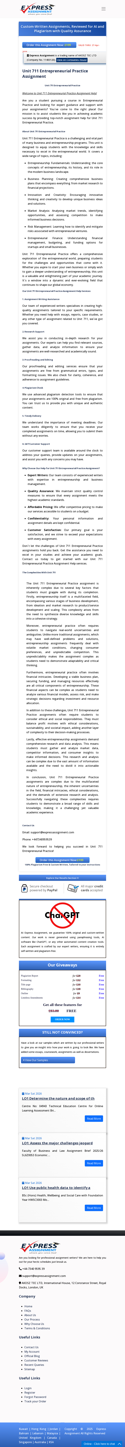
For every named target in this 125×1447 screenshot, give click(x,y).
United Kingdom (30, 1438)
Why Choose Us (34, 1324)
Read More (94, 1118)
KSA (51, 1442)
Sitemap (29, 1369)
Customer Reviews (36, 1360)
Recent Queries (34, 1365)
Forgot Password (35, 1397)
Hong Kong (38, 1429)
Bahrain (24, 1433)
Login (28, 1388)
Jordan (54, 1429)
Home (28, 1306)
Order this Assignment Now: (49, 45)
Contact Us (31, 1347)
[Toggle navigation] (103, 8)
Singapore (25, 1442)
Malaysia (52, 1433)
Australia (40, 1442)
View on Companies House (72, 59)
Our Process (32, 1319)
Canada (52, 1438)
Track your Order (35, 1401)
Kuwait (23, 1429)
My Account (32, 1351)
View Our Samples (35, 1060)
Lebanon (37, 1433)
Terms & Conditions (37, 1328)
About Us (30, 1315)
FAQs (27, 1311)
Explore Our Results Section (62, 878)
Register (29, 1392)
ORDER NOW (62, 1019)
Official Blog (32, 1356)
